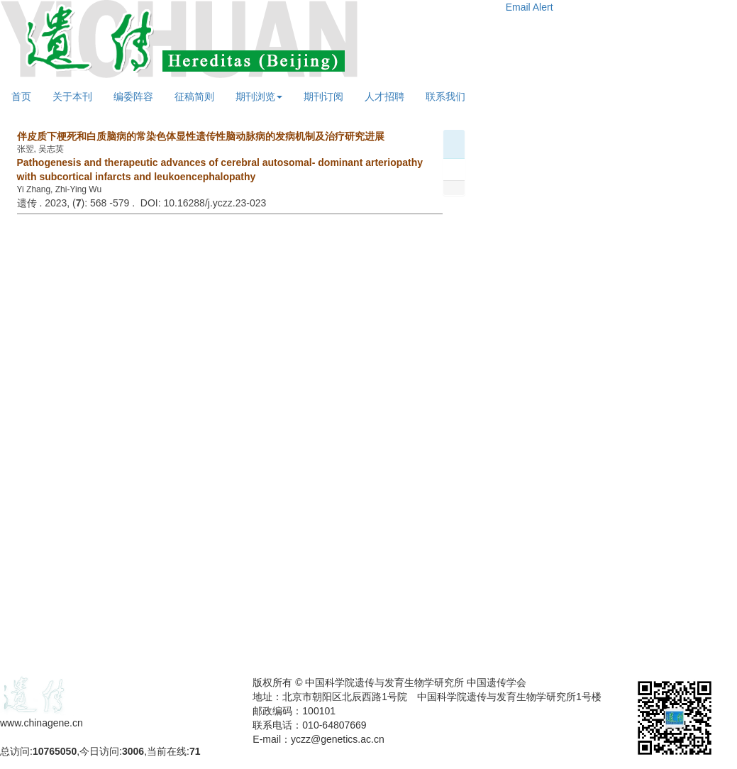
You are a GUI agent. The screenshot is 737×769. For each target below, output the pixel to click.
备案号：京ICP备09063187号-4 (69, 737)
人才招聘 (384, 96)
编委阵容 (133, 96)
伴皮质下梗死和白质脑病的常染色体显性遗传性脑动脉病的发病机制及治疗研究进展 (200, 136)
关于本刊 (72, 96)
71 (195, 751)
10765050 (55, 751)
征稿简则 (194, 96)
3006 (133, 751)
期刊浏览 (258, 96)
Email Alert (529, 7)
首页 (21, 96)
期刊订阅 (323, 96)
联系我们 (445, 96)
